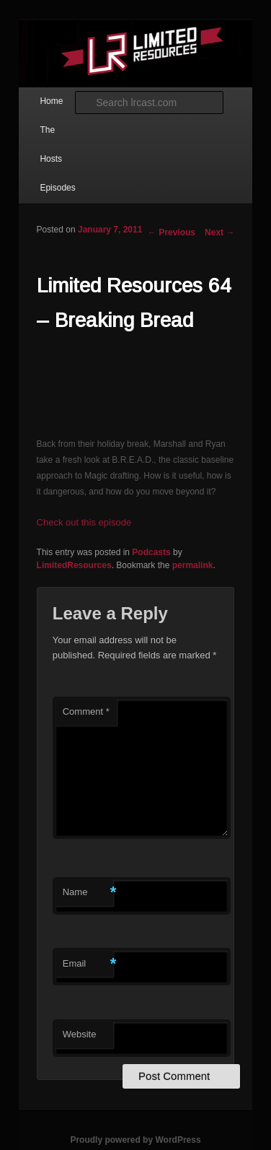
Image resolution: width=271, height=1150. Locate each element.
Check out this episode (84, 522)
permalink (192, 565)
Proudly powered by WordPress (135, 1140)
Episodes (57, 188)
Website (80, 1034)
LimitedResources (74, 565)
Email (88, 964)
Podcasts (151, 552)
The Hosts (51, 144)
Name (88, 892)
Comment (86, 711)
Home (51, 101)
